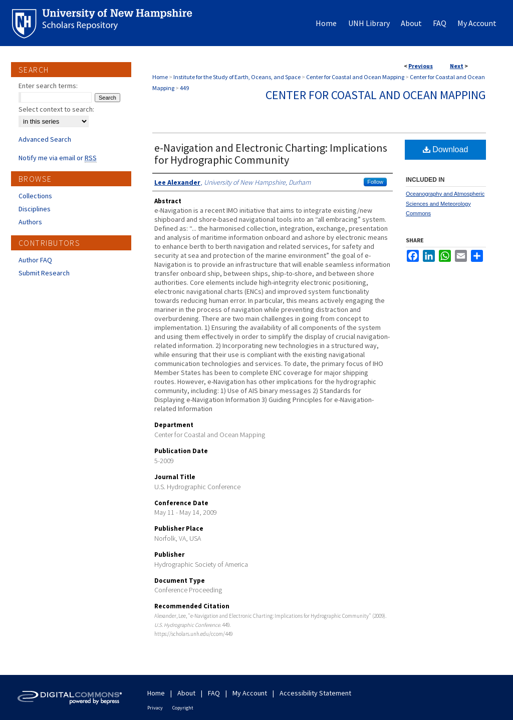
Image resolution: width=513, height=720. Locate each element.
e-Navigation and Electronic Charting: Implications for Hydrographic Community (270, 154)
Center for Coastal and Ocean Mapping (355, 77)
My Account (249, 692)
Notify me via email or (58, 157)
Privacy (155, 707)
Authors (30, 221)
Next (456, 66)
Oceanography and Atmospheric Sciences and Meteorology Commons (445, 204)
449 (184, 88)
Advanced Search (45, 139)
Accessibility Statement (315, 692)
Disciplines (35, 208)
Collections (35, 195)
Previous (420, 66)
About (186, 692)
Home (160, 77)
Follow (375, 182)
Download (445, 149)
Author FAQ (35, 259)
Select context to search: (56, 109)
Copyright (182, 707)
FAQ (214, 692)
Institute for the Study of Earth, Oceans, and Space (237, 77)
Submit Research (44, 272)
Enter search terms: (48, 85)
